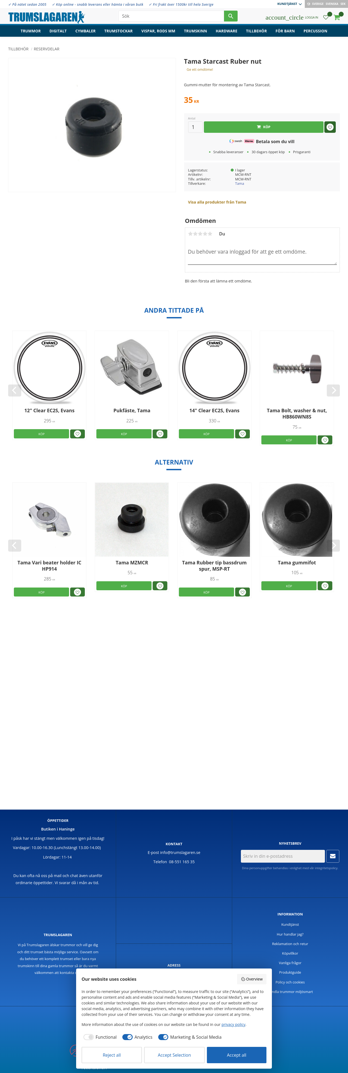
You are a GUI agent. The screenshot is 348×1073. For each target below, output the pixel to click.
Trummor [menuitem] (31, 31)
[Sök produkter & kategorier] (171, 16)
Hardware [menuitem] (227, 31)
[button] (326, 17)
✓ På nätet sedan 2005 (27, 4)
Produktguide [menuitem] (290, 972)
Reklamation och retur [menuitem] (290, 943)
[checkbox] (99, 1037)
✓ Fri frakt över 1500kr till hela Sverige (181, 4)
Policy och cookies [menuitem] (290, 982)
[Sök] (231, 16)
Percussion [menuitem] (315, 31)
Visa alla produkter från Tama (217, 202)
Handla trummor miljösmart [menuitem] (290, 991)
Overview (252, 979)
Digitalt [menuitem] (58, 31)
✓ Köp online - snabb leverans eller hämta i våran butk (98, 4)
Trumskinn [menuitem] (195, 31)
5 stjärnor (209, 233)
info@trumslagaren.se (180, 852)
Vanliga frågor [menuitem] (290, 962)
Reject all (112, 1055)
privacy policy (234, 1024)
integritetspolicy (326, 868)
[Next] (333, 390)
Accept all (236, 1055)
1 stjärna (190, 233)
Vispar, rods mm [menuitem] (158, 31)
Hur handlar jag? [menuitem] (290, 934)
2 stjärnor (195, 233)
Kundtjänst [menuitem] (287, 4)
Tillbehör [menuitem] (256, 31)
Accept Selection (174, 1055)
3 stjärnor (200, 233)
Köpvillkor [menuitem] (290, 953)
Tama (239, 183)
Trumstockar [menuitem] (118, 31)
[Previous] (14, 390)
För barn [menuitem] (285, 31)
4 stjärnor (205, 233)
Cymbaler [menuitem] (85, 31)
